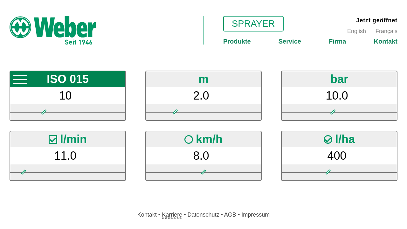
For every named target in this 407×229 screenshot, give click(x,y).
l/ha (340, 139)
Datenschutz (203, 215)
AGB (230, 215)
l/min (68, 139)
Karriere (172, 215)
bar (339, 79)
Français (386, 31)
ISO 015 (68, 79)
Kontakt (385, 41)
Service (290, 41)
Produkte (237, 41)
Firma (337, 41)
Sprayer (253, 23)
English (356, 31)
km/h (204, 139)
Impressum (255, 215)
